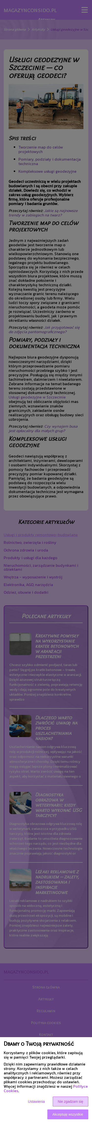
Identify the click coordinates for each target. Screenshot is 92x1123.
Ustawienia (36, 1102)
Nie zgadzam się (70, 1102)
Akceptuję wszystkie (68, 1114)
